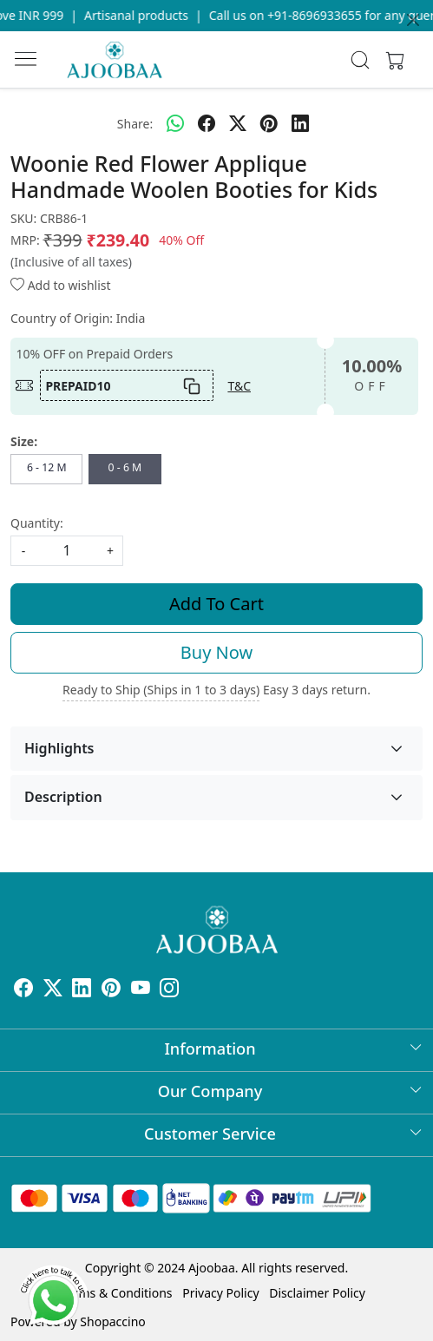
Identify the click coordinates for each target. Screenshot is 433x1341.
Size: (23, 441)
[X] (53, 990)
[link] (360, 60)
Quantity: (36, 523)
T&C (239, 386)
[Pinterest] (111, 990)
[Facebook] (23, 990)
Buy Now (216, 652)
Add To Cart (216, 603)
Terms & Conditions (117, 1293)
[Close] (413, 20)
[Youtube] (141, 990)
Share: (135, 123)
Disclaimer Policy (317, 1293)
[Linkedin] (82, 990)
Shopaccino (112, 1321)
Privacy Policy (220, 1293)
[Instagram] (169, 990)
